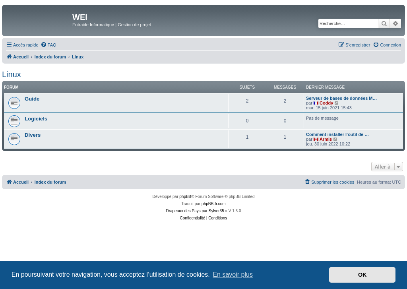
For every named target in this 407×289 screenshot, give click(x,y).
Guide (32, 99)
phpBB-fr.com (214, 204)
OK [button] (362, 275)
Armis (326, 139)
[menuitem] (48, 45)
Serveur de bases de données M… (341, 98)
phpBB (185, 196)
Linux (11, 74)
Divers (33, 135)
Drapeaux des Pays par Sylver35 (195, 211)
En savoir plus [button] (233, 274)
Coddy (326, 103)
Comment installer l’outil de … (337, 134)
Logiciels (36, 119)
